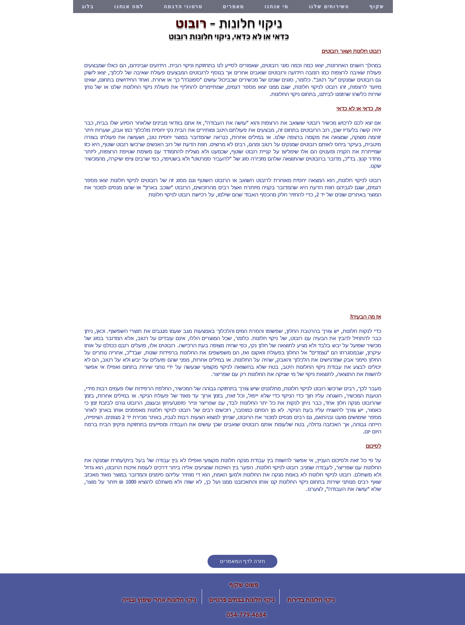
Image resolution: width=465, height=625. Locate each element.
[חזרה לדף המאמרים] (242, 561)
